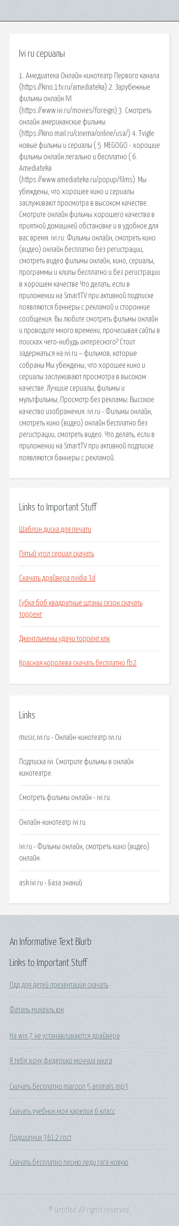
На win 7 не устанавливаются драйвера (65, 1036)
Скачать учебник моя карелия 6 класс (62, 1111)
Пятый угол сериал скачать (56, 554)
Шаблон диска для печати (55, 529)
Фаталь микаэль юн (37, 1010)
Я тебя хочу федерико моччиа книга (61, 1061)
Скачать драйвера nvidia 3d (57, 578)
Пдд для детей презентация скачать (59, 985)
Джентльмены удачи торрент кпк (64, 639)
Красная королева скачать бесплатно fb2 (78, 663)
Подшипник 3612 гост (41, 1138)
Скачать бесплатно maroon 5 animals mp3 (69, 1087)
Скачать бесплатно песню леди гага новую (69, 1162)
